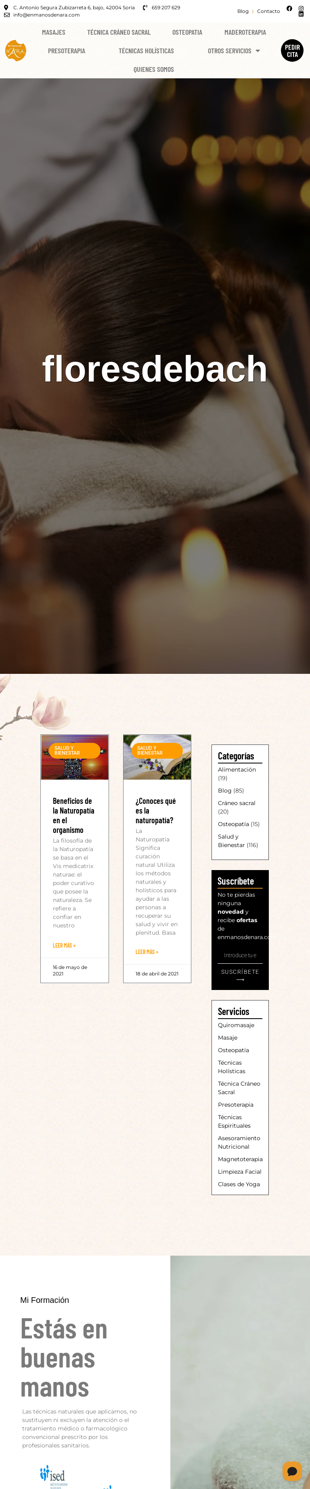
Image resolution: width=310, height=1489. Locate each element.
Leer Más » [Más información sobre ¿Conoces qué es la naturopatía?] (147, 951)
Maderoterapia (245, 31)
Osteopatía (233, 824)
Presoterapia (66, 50)
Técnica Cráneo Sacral (119, 31)
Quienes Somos (154, 69)
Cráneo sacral (237, 803)
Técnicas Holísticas (146, 50)
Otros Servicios (234, 50)
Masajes (53, 31)
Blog (225, 790)
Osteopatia (187, 31)
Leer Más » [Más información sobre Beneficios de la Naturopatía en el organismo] (64, 945)
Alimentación (237, 769)
